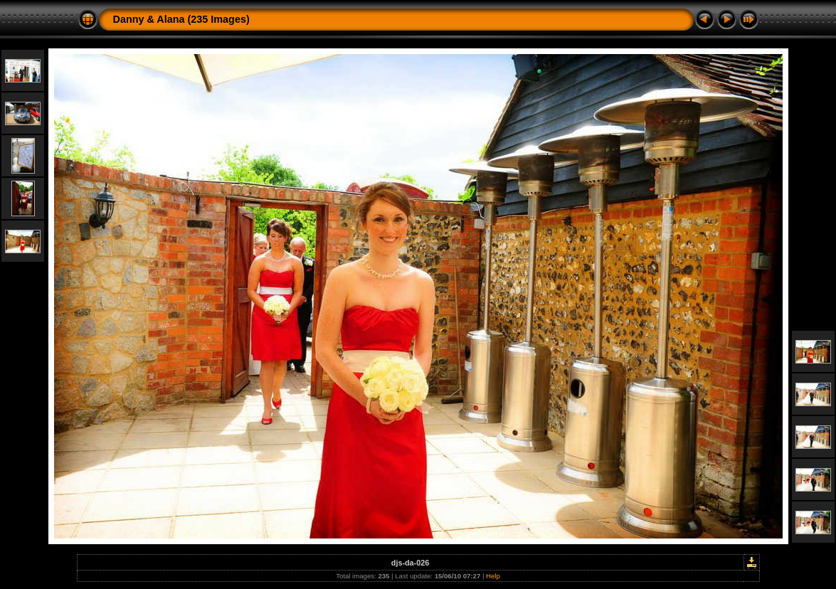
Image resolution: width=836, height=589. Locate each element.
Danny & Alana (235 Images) (181, 19)
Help (493, 576)
